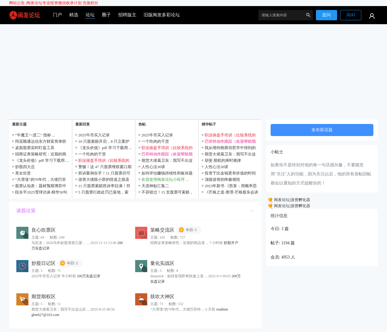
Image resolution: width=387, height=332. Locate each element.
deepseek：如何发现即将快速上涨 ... (178, 276)
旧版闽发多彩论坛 (162, 14)
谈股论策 (26, 210)
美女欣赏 (23, 173)
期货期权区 (43, 296)
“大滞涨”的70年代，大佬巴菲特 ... (177, 309)
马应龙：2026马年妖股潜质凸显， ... (60, 243)
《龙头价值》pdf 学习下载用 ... (42, 160)
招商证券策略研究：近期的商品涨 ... (179, 243)
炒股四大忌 (25, 166)
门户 (57, 14)
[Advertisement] (193, 69)
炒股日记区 (43, 263)
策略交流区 (162, 230)
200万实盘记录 (88, 276)
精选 (73, 14)
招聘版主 (127, 14)
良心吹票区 (43, 230)
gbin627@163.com (45, 315)
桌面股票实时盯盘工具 (34, 147)
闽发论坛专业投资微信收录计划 (54, 3)
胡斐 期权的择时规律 (223, 160)
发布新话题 (322, 130)
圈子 (106, 14)
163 (162, 237)
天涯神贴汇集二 (155, 186)
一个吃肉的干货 (92, 154)
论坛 (90, 14)
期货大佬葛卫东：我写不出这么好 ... (60, 309)
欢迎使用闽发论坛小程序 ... (165, 179)
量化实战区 (162, 263)
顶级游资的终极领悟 (222, 179)
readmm (222, 309)
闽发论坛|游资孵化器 (291, 199)
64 (42, 237)
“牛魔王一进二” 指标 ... (35, 135)
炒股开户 (231, 243)
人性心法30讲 (153, 166)
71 (161, 304)
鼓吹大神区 (162, 296)
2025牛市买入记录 (94, 135)
